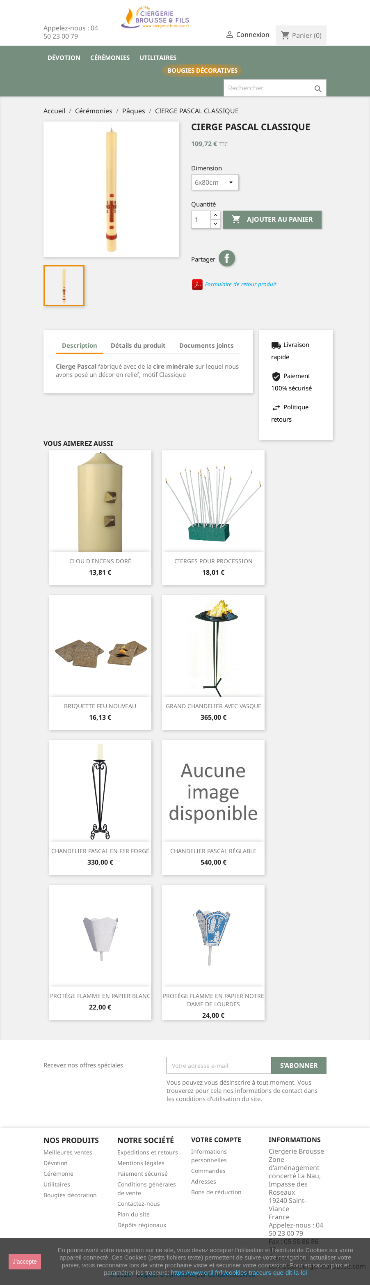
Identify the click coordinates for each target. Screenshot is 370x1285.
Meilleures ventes (67, 1152)
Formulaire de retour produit (233, 284)
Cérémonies (110, 57)
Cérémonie (58, 1173)
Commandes (208, 1171)
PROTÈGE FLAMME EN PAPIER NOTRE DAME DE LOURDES (213, 1000)
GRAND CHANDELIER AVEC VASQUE (213, 706)
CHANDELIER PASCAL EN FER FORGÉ (100, 851)
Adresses (203, 1181)
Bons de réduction (216, 1192)
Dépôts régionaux (141, 1225)
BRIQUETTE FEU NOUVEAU (100, 706)
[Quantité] (201, 220)
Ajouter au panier (272, 219)
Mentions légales (140, 1163)
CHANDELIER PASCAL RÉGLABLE (213, 851)
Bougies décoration (70, 1195)
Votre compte (216, 1139)
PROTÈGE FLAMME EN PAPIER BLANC (100, 996)
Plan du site (133, 1214)
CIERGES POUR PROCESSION (213, 561)
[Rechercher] (275, 87)
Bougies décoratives (202, 70)
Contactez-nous (138, 1203)
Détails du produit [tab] (138, 345)
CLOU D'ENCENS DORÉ (100, 561)
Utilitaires (157, 57)
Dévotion (64, 57)
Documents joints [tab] (206, 345)
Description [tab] (79, 345)
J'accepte (25, 1261)
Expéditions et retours (147, 1152)
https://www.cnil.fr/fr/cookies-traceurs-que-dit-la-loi (239, 1272)
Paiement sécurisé (142, 1173)
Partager (227, 258)
